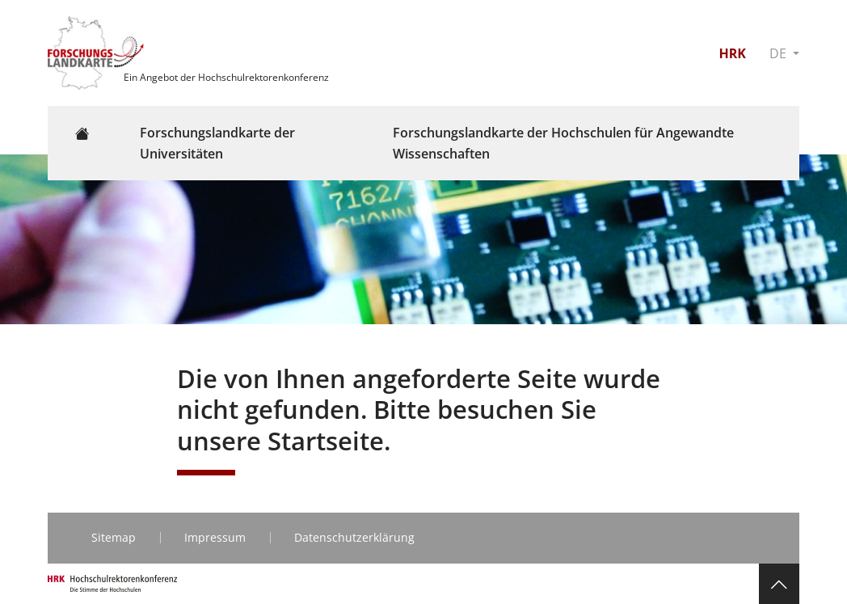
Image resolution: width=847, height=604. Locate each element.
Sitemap (113, 537)
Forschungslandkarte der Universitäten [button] (217, 143)
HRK (731, 53)
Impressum (215, 537)
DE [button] (779, 53)
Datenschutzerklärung (354, 537)
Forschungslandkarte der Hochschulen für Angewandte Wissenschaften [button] (563, 143)
